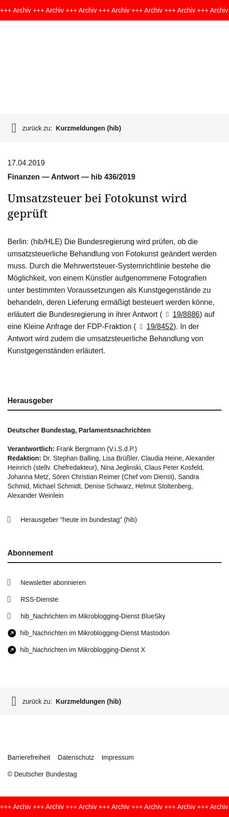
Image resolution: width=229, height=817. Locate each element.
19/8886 (181, 314)
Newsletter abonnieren (53, 582)
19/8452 (154, 326)
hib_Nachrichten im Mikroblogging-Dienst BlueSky (93, 616)
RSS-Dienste (39, 599)
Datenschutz (76, 757)
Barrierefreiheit (28, 757)
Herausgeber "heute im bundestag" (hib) (79, 519)
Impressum (118, 757)
